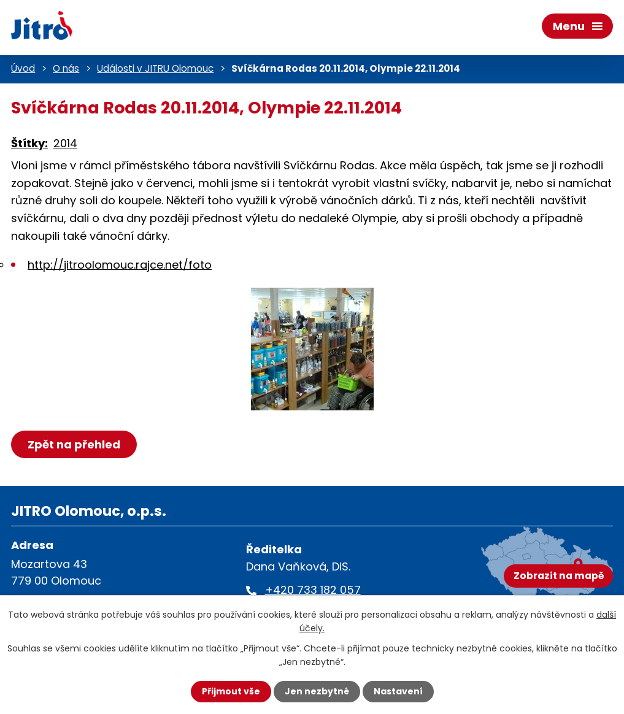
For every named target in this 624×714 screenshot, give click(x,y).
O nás (66, 68)
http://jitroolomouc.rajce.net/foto (120, 264)
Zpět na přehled (74, 444)
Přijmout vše (231, 691)
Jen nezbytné (317, 691)
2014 (65, 143)
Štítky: (29, 143)
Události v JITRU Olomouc (155, 68)
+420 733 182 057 (313, 589)
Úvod (23, 68)
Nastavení (398, 691)
